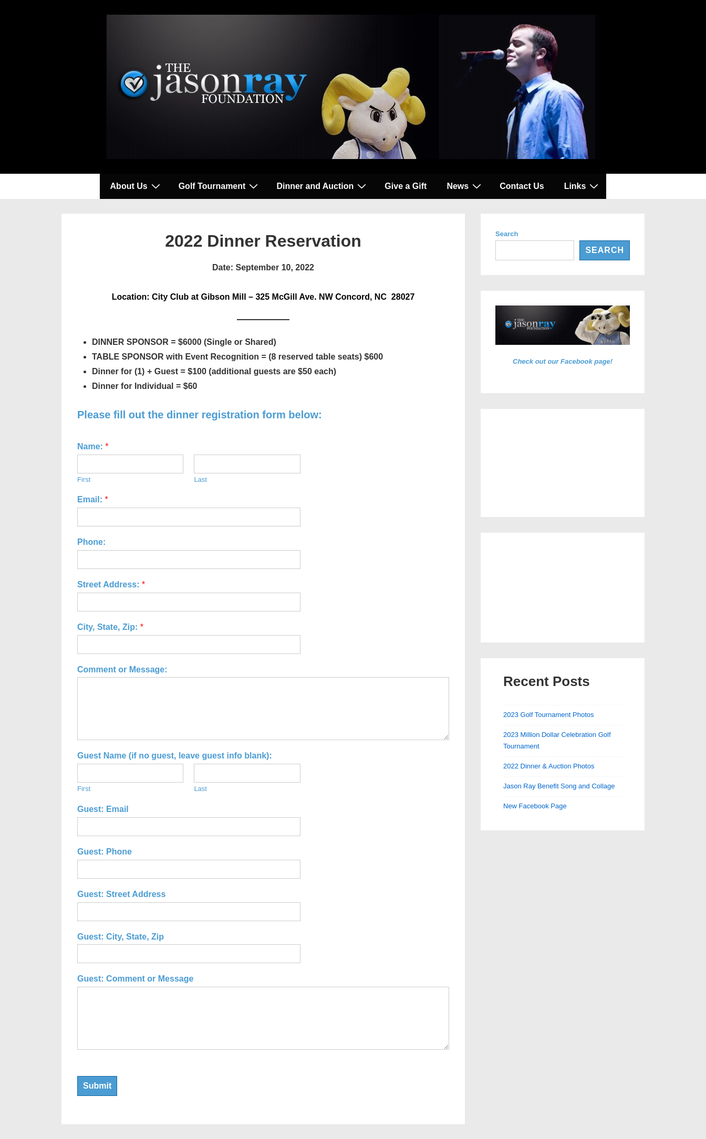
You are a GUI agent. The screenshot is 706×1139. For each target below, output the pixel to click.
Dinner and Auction (322, 185)
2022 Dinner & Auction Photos (548, 766)
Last (200, 479)
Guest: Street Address (121, 894)
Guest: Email (103, 809)
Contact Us (522, 186)
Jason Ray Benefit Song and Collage (559, 786)
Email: (92, 499)
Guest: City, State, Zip (120, 936)
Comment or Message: (122, 669)
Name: (93, 446)
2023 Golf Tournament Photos (548, 715)
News (465, 185)
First (83, 479)
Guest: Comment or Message (135, 978)
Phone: (91, 541)
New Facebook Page (535, 806)
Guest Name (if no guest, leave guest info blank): (174, 755)
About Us (136, 185)
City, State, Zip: (110, 627)
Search (506, 234)
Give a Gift (406, 186)
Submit (97, 1085)
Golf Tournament (220, 185)
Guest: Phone (104, 851)
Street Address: (111, 584)
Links (582, 185)
